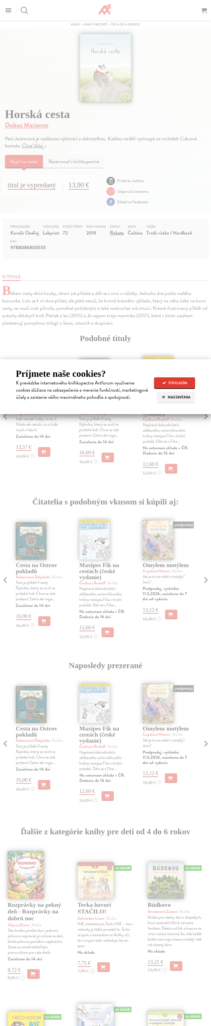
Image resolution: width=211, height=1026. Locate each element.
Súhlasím (174, 383)
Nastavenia (176, 397)
